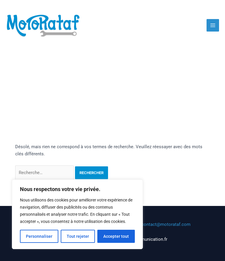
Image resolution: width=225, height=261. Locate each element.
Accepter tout (116, 236)
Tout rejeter (78, 236)
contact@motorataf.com (165, 224)
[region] (77, 214)
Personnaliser (39, 236)
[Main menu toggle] (213, 25)
